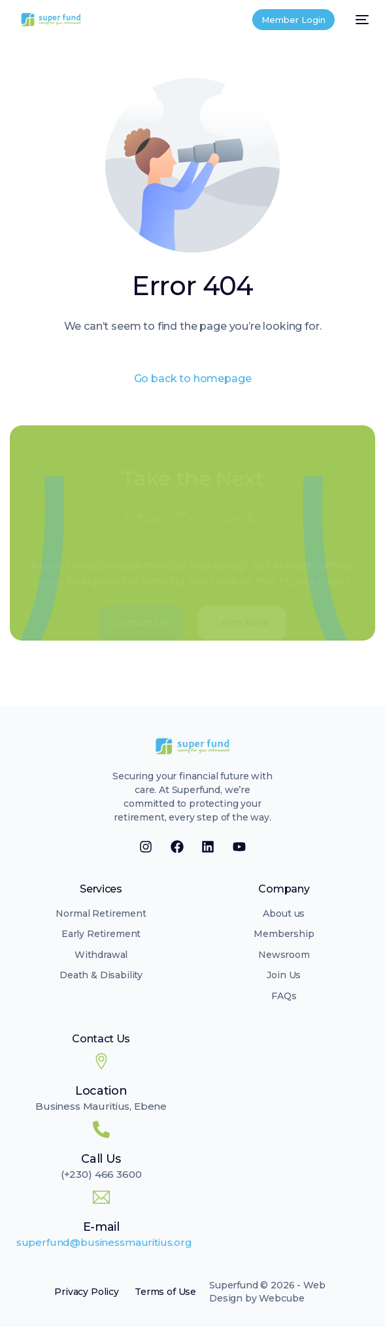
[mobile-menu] (358, 19)
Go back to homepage (193, 378)
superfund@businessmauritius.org (104, 1242)
